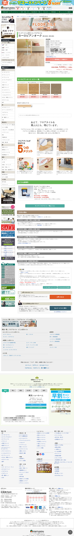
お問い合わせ (60, 297)
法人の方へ (46, 12)
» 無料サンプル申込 (58, 445)
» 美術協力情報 (57, 455)
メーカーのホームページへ (50, 287)
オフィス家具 (5, 177)
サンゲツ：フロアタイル (8, 336)
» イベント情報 (40, 448)
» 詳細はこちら (33, 504)
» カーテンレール (5, 439)
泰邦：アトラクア (30, 347)
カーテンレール (5, 77)
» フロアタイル (4, 471)
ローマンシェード (6, 74)
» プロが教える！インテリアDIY (61, 433)
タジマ (5, 47)
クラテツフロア (5, 57)
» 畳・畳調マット (5, 475)
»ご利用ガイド (40, 217)
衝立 (3, 134)
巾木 (3, 119)
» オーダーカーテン (5, 434)
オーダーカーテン (6, 72)
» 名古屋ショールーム (41, 441)
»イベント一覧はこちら (65, 413)
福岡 (44, 390)
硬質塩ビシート (5, 149)
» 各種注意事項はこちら (51, 56)
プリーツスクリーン (6, 92)
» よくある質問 (57, 451)
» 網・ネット (22, 466)
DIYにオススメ (5, 65)
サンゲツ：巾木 (53, 347)
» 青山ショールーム (41, 437)
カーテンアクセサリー (7, 79)
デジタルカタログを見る (64, 287)
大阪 (36, 390)
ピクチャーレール (6, 152)
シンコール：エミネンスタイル (10, 349)
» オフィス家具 (22, 460)
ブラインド (4, 82)
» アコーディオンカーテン (25, 440)
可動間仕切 (4, 137)
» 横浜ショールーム (41, 439)
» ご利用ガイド (57, 449)
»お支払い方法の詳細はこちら (24, 243)
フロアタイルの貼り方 (7, 62)
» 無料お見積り (57, 447)
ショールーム (14, 12)
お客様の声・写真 (35, 12)
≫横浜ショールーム (8, 250)
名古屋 (28, 390)
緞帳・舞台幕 (5, 142)
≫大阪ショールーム (8, 254)
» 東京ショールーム (41, 435)
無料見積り (22, 96)
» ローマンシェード (5, 455)
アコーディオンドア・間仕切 (8, 124)
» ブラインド (4, 441)
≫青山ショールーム (8, 248)
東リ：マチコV (29, 334)
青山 (13, 390)
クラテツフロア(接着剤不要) (9, 342)
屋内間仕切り (5, 174)
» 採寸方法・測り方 (58, 437)
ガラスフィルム (5, 100)
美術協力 (53, 12)
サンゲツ (6, 55)
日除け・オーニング (6, 164)
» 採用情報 (56, 471)
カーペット (28, 365)
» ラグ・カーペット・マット (7, 467)
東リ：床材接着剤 (54, 336)
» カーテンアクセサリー (6, 437)
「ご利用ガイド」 (33, 284)
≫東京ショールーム (8, 246)
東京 (5, 390)
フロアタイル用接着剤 (55, 334)
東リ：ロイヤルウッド (8, 347)
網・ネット (4, 159)
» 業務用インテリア (23, 480)
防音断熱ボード (5, 154)
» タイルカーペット (5, 469)
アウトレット (5, 184)
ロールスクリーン (6, 89)
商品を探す (5, 12)
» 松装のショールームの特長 (43, 433)
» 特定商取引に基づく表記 (60, 460)
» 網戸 (2, 461)
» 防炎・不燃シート (23, 468)
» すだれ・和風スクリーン (7, 457)
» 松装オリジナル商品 (24, 478)
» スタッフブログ (58, 457)
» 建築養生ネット (23, 470)
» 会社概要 (56, 469)
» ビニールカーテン (23, 438)
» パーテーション (23, 444)
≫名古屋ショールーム (8, 252)
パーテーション (5, 132)
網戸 (3, 102)
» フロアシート (4, 473)
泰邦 (5, 50)
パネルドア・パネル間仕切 (8, 129)
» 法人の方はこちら (58, 475)
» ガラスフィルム (5, 459)
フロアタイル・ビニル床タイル (26, 16)
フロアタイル (5, 40)
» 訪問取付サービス (58, 439)
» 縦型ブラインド (5, 445)
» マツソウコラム (58, 435)
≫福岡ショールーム (8, 255)
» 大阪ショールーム (41, 443)
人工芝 (3, 162)
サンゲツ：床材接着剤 (55, 341)
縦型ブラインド (5, 87)
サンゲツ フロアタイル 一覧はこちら (45, 206)
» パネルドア (22, 442)
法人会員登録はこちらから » (60, 311)
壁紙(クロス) (5, 147)
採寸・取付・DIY (24, 12)
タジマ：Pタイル (7, 334)
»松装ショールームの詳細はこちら (37, 387)
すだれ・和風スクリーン (7, 97)
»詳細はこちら (57, 496)
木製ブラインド (5, 84)
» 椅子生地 (21, 476)
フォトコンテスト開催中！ (65, 12)
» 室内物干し (22, 458)
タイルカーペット (6, 107)
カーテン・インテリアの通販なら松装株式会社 (37, 534)
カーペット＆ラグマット (7, 109)
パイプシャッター (6, 139)
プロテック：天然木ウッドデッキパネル (12, 355)
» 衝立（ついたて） (23, 446)
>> (39, 492)
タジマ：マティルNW (31, 342)
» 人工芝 (21, 474)
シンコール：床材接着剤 (55, 339)
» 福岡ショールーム (41, 445)
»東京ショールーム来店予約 (36, 407)
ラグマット (35, 365)
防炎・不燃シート (6, 167)
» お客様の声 (39, 461)
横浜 (21, 390)
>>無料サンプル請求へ (24, 272)
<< (33, 492)
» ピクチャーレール (23, 449)
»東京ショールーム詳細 (36, 404)
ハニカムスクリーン (6, 94)
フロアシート (5, 114)
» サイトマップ (57, 453)
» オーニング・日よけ (24, 472)
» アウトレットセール (24, 483)
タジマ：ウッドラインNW (32, 345)
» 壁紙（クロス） (23, 451)
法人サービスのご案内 (60, 308)
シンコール (6, 52)
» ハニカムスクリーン (6, 453)
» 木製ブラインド (5, 443)
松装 (18, 16)
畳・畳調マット (5, 117)
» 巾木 (2, 477)
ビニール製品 (5, 127)
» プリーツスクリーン (6, 451)
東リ (5, 45)
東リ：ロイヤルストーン (8, 345)
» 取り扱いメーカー (58, 473)
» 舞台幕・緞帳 (22, 453)
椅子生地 (4, 181)
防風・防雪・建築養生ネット (8, 169)
